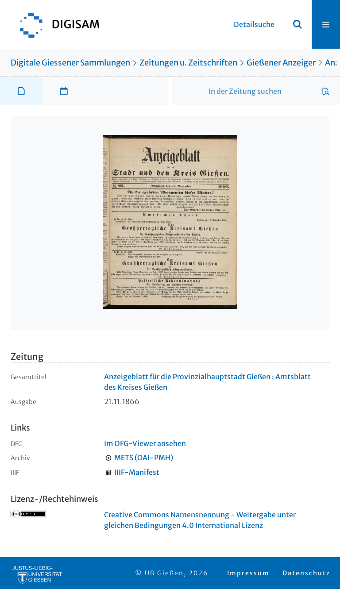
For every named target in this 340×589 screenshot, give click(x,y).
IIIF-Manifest (136, 472)
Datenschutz (306, 573)
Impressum (248, 573)
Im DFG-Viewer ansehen (145, 443)
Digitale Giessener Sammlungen (70, 63)
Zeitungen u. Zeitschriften (188, 63)
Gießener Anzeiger (281, 63)
